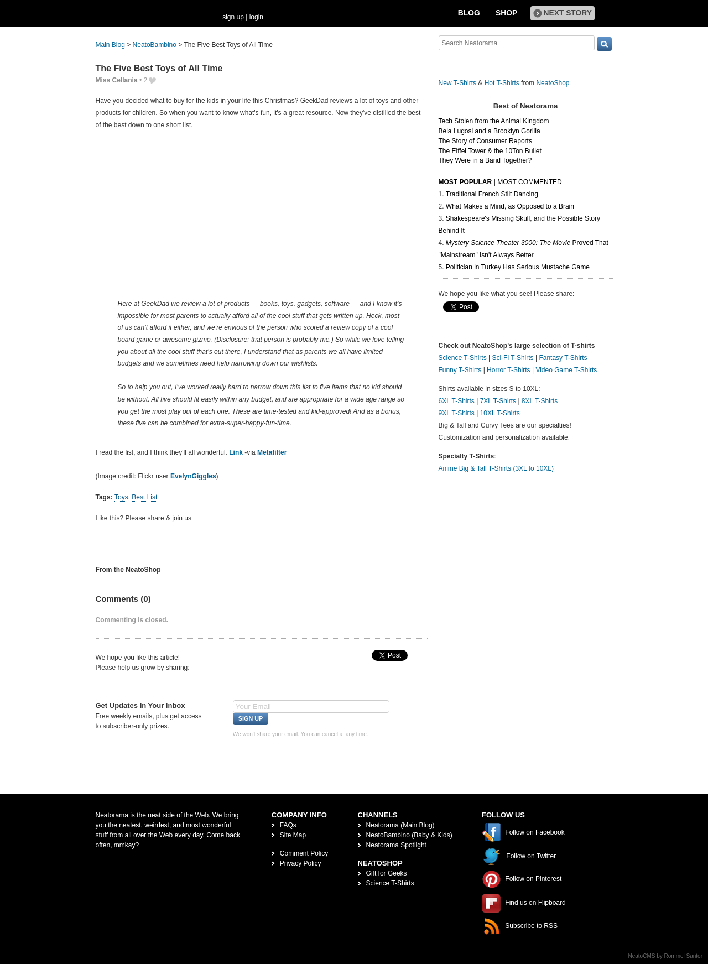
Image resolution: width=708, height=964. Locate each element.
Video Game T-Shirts (566, 370)
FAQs (288, 825)
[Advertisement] (262, 214)
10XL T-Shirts (500, 413)
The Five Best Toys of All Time (159, 68)
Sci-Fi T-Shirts (512, 358)
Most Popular (465, 182)
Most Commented (529, 182)
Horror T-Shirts (508, 370)
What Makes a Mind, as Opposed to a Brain (510, 206)
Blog (469, 13)
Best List (144, 497)
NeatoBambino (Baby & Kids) (409, 835)
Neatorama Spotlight (396, 845)
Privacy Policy (300, 863)
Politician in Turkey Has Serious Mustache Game (518, 267)
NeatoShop (552, 83)
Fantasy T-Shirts (563, 358)
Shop (506, 13)
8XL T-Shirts (540, 401)
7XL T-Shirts (498, 401)
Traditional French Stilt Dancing (492, 194)
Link (236, 452)
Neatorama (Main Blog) (400, 825)
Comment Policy (304, 853)
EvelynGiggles (193, 476)
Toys (121, 497)
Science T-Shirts (463, 358)
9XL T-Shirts (457, 413)
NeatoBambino (154, 45)
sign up (233, 17)
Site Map (293, 835)
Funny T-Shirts (460, 370)
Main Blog (110, 45)
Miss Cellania (117, 80)
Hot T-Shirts (502, 83)
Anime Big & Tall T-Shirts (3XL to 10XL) (496, 468)
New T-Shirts (457, 83)
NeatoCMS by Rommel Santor (665, 956)
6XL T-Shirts (457, 401)
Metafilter (272, 452)
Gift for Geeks (386, 873)
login (256, 17)
